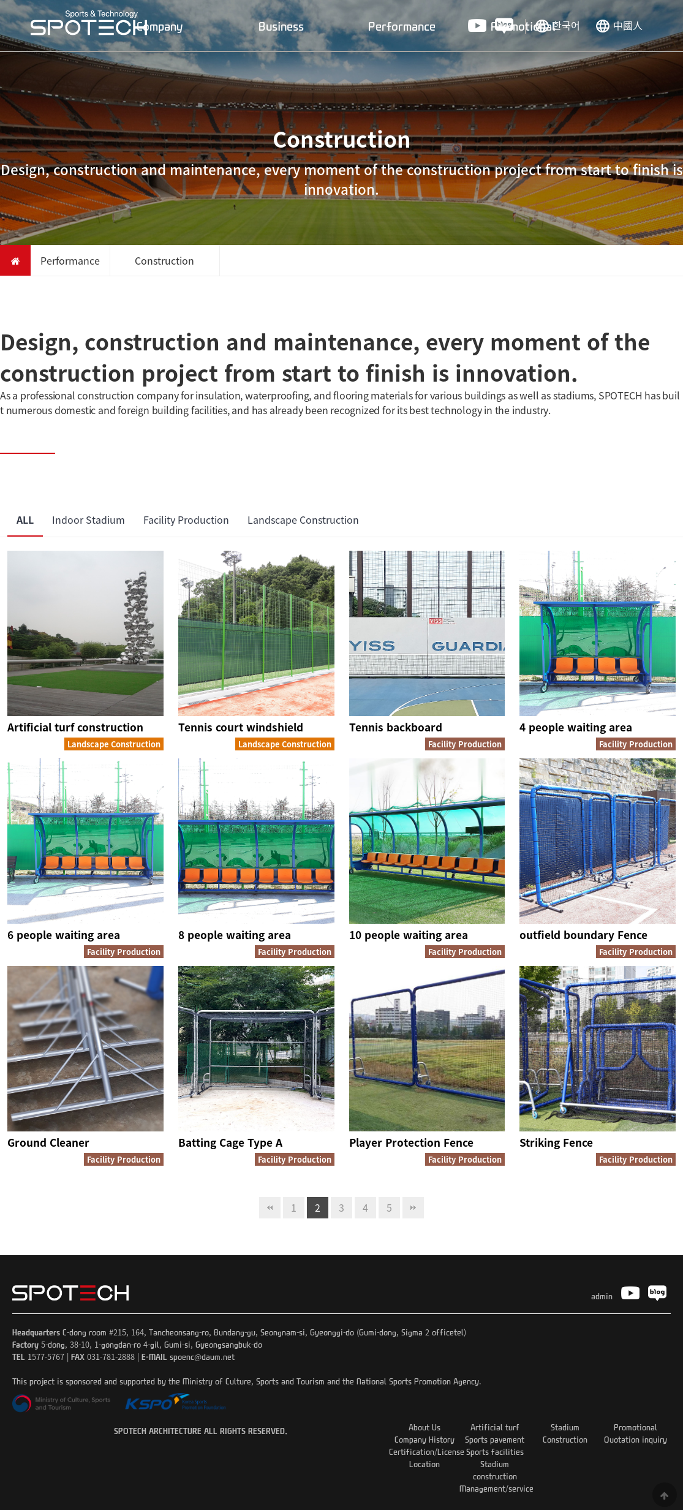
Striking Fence (556, 1142)
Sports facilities (495, 1451)
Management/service (496, 1488)
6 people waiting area (63, 934)
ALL (25, 519)
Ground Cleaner (48, 1142)
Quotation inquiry (635, 1439)
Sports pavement (494, 1439)
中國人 (628, 25)
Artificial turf (494, 1427)
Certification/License (426, 1451)
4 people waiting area (575, 726)
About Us (424, 1427)
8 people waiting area (234, 934)
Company (160, 25)
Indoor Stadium (88, 519)
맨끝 (413, 1207)
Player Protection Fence (411, 1142)
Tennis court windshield (240, 726)
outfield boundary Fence (583, 934)
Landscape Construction (303, 519)
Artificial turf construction (75, 726)
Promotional (523, 25)
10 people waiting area (408, 934)
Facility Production (186, 519)
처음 (270, 1207)
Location (424, 1464)
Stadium (565, 1427)
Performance (402, 25)
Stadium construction (495, 1470)
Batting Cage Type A (230, 1142)
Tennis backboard (395, 726)
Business (281, 25)
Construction (565, 1439)
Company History (424, 1439)
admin (602, 1296)
